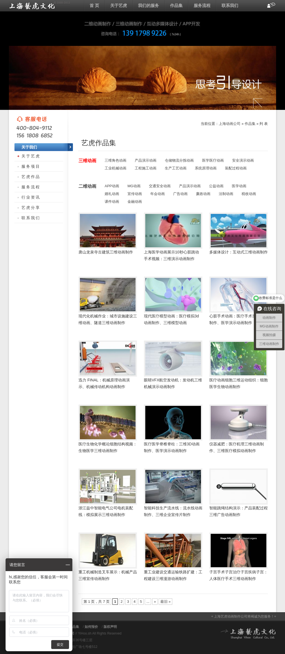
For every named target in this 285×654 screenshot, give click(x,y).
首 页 (94, 5)
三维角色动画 (115, 160)
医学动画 (239, 186)
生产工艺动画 (175, 168)
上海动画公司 (39, 5)
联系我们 (230, 5)
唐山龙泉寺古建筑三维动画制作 (105, 252)
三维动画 (87, 160)
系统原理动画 (206, 168)
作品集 (176, 5)
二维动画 (87, 186)
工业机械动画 (115, 168)
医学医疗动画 (213, 160)
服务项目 (30, 166)
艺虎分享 (30, 207)
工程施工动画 (145, 168)
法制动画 (226, 194)
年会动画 (157, 194)
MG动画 (134, 186)
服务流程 (202, 5)
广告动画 (180, 194)
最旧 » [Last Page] (165, 601)
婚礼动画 (112, 194)
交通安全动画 (160, 186)
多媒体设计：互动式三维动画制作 (238, 252)
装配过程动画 (236, 168)
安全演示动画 (243, 160)
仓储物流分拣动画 (179, 160)
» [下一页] (155, 601)
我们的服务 (148, 5)
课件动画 (112, 201)
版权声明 (110, 627)
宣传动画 (134, 194)
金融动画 (134, 201)
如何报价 (91, 627)
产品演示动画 (145, 160)
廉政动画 (203, 194)
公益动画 (216, 186)
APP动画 (112, 186)
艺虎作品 (30, 176)
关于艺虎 (118, 5)
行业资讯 (30, 197)
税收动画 (249, 194)
